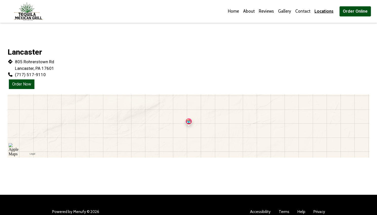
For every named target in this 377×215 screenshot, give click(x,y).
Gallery (284, 11)
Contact (302, 11)
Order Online (355, 11)
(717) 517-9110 (30, 74)
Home (233, 11)
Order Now (21, 84)
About (249, 11)
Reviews (266, 11)
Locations (323, 11)
